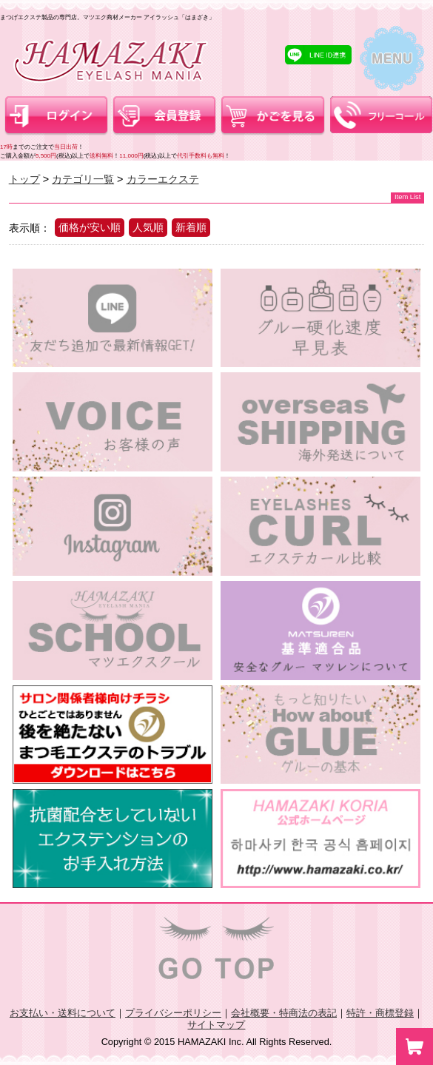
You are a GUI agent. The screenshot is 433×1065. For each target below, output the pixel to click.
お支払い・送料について (62, 1012)
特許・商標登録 (380, 1012)
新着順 (191, 227)
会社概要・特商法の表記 (284, 1012)
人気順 (148, 227)
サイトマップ (216, 1024)
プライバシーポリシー (173, 1012)
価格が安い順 (89, 227)
